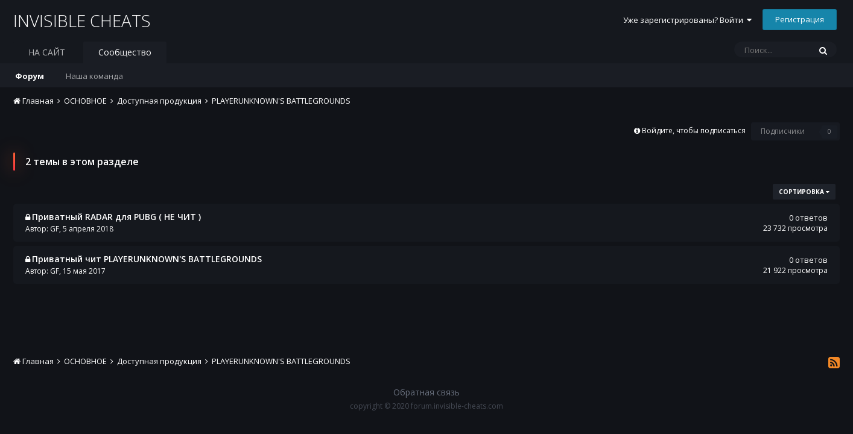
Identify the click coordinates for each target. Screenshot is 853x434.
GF (54, 229)
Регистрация (799, 19)
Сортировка (804, 191)
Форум (29, 76)
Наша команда (94, 76)
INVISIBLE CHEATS (82, 20)
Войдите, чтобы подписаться (694, 130)
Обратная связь (426, 392)
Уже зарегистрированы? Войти (687, 19)
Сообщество (124, 52)
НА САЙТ (46, 52)
